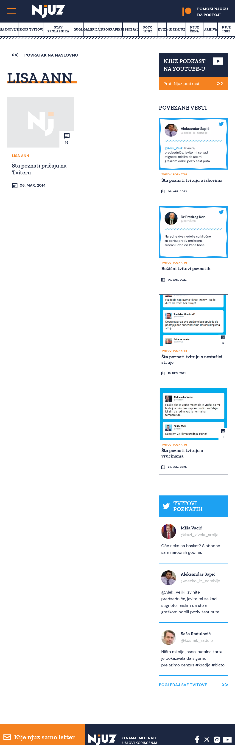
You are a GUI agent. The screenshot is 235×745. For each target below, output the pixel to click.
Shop (23, 29)
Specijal (131, 29)
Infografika (111, 29)
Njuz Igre (226, 29)
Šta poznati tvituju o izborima (192, 180)
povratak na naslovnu (45, 55)
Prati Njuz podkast (181, 84)
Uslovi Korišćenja (140, 715)
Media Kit (147, 710)
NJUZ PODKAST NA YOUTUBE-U (184, 65)
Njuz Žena (194, 29)
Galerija (92, 29)
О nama (129, 710)
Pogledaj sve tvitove (183, 658)
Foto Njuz (147, 29)
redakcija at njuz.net (150, 733)
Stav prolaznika (59, 29)
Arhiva (210, 29)
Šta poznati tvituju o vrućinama (183, 432)
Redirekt (224, 733)
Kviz (162, 29)
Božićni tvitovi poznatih (186, 261)
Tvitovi (36, 29)
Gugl (78, 29)
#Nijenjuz (176, 29)
